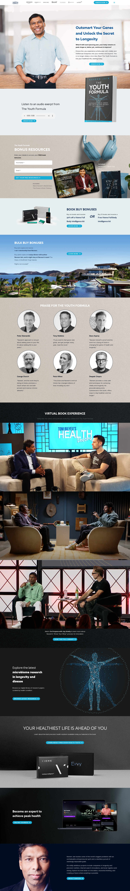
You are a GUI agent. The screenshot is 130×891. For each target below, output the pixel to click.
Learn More (74, 226)
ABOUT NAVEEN (75, 878)
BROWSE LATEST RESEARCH (26, 698)
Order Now (101, 2)
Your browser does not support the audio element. (38, 116)
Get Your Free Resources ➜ (28, 178)
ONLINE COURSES (22, 822)
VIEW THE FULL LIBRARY (65, 639)
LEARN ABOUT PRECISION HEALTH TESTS (65, 742)
